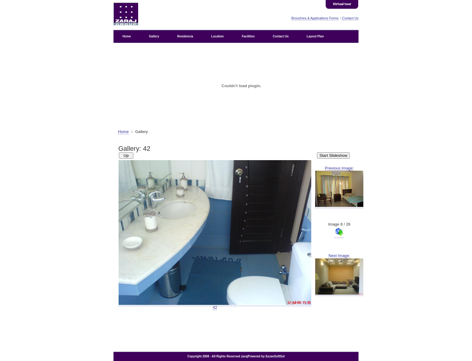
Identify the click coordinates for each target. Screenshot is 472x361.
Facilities (248, 36)
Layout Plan (315, 36)
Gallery (154, 36)
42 (215, 305)
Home (127, 36)
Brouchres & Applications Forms (315, 18)
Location (217, 36)
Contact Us (350, 18)
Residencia (185, 36)
